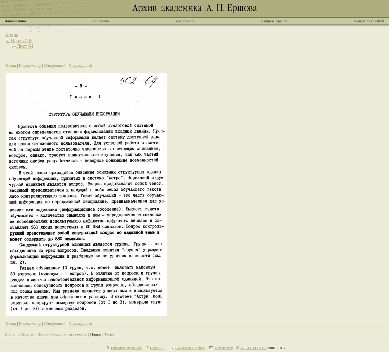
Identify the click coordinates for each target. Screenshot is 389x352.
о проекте (185, 21)
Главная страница (126, 347)
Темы (109, 334)
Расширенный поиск (69, 334)
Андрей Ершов (274, 21)
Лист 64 (25, 46)
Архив (12, 35)
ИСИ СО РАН (253, 347)
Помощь (157, 347)
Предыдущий (80, 65)
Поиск (42, 334)
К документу (30, 65)
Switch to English (369, 21)
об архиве (101, 21)
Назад (11, 65)
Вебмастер (223, 347)
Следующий (54, 65)
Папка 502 (22, 40)
